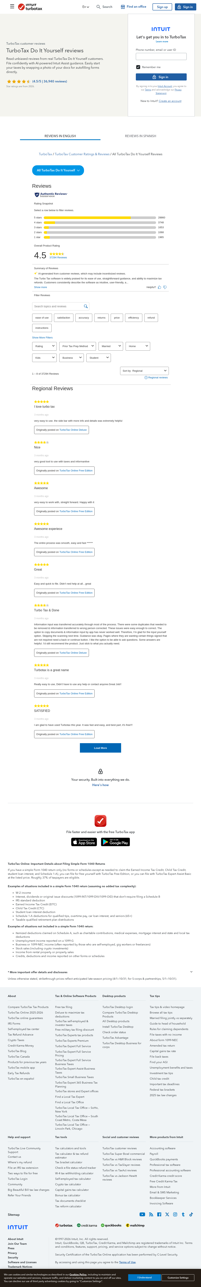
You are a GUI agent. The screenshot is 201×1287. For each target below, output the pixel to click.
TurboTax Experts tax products (74, 1035)
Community (15, 1184)
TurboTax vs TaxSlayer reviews (121, 1165)
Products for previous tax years (27, 1062)
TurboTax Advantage (115, 1037)
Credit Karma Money (21, 1045)
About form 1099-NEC (164, 1040)
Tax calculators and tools (70, 1148)
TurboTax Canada (19, 1056)
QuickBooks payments (164, 1159)
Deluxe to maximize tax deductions (69, 1013)
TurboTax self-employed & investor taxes (71, 1022)
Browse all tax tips (161, 1012)
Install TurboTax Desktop (117, 1026)
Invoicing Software (161, 1203)
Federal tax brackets (162, 1089)
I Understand (144, 1277)
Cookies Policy (78, 1274)
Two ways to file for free (23, 1173)
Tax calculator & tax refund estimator (71, 1154)
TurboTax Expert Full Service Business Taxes (73, 1061)
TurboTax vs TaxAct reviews (119, 1170)
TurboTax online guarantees (25, 1018)
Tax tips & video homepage (167, 1007)
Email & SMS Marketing (164, 1192)
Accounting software (162, 1148)
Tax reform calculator (68, 1206)
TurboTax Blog (17, 1051)
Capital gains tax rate (163, 1051)
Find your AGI (159, 1062)
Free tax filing (63, 1007)
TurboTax (45, 154)
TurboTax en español (21, 1078)
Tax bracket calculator (68, 1162)
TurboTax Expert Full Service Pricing (73, 1052)
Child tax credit (159, 1078)
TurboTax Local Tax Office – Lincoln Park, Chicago (72, 1125)
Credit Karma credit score (166, 1176)
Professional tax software (165, 1165)
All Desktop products (115, 1021)
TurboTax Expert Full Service (73, 1046)
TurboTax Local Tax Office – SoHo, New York (77, 1108)
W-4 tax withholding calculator (74, 1173)
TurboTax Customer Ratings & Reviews (82, 154)
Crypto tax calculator (68, 1184)
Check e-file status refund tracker (75, 1168)
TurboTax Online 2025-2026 (25, 1012)
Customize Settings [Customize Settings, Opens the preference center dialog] (178, 1277)
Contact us (14, 1157)
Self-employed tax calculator (73, 1179)
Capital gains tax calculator (72, 1190)
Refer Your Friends (19, 1195)
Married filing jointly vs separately (171, 1018)
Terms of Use (127, 1262)
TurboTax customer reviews (119, 1148)
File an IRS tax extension (23, 1168)
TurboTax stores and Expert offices (76, 1091)
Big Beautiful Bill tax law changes (28, 1190)
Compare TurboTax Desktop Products (120, 1013)
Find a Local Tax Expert (69, 1097)
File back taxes (159, 1056)
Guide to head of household (168, 1023)
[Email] (161, 56)
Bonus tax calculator (67, 1195)
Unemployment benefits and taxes (171, 1067)
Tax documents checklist (70, 1201)
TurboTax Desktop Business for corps (121, 1044)
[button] (86, 7)
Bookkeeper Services (163, 1198)
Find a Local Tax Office (69, 1102)
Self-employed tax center (23, 1029)
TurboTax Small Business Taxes (74, 1077)
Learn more (162, 41)
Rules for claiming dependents (169, 1029)
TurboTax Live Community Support (24, 1149)
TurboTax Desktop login (117, 1007)
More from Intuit (160, 1187)
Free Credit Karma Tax (163, 1181)
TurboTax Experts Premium (72, 1040)
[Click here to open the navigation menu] (12, 6)
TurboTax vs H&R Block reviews (122, 1159)
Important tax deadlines (164, 1084)
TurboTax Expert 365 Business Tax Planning (76, 1083)
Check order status (114, 1032)
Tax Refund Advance (20, 1034)
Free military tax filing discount (74, 1029)
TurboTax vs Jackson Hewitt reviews (119, 1176)
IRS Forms (14, 1023)
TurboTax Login (17, 1179)
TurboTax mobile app (21, 1067)
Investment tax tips (161, 1073)
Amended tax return (162, 1045)
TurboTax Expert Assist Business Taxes (75, 1069)
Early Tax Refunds (19, 1073)
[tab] (60, 136)
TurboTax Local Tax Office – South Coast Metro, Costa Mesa (76, 1117)
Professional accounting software (170, 1170)
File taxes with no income (166, 1034)
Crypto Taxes (16, 1040)
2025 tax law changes (163, 1095)
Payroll (154, 1154)
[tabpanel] (100, 446)
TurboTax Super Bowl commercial (123, 1154)
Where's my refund (20, 1162)
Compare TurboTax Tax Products (28, 1007)
